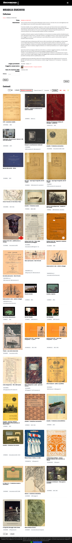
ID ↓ (64, 90)
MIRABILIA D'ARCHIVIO (26, 20)
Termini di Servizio (37, 542)
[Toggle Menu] (67, 3)
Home (4, 17)
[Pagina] (9, 90)
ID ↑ (61, 90)
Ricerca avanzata (26, 90)
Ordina (55, 90)
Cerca (4, 73)
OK (31, 542)
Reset (5, 79)
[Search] (14, 74)
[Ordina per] (38, 90)
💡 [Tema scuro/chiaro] (68, 90)
